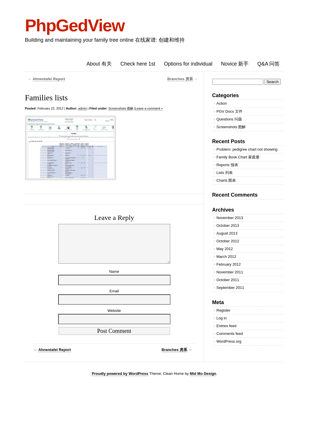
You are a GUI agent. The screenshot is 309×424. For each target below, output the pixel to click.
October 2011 (228, 280)
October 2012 (228, 241)
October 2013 (228, 225)
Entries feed (226, 326)
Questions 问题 (229, 119)
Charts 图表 (226, 180)
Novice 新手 (235, 64)
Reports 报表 (227, 165)
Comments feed (230, 333)
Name (114, 278)
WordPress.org (229, 341)
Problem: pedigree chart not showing (247, 149)
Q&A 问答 (268, 64)
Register (223, 310)
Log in (222, 318)
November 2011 (230, 272)
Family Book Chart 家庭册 (238, 157)
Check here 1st (137, 64)
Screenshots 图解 (121, 108)
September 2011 (230, 287)
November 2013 (230, 218)
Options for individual (188, 64)
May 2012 (225, 249)
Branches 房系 (180, 79)
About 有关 (99, 64)
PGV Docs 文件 (229, 111)
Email (114, 298)
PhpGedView (75, 25)
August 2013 (227, 233)
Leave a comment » (149, 108)
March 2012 (226, 256)
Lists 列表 (225, 172)
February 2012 (229, 264)
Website (114, 317)
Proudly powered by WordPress (120, 380)
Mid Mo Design (203, 380)
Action (222, 103)
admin (82, 108)
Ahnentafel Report (49, 79)
